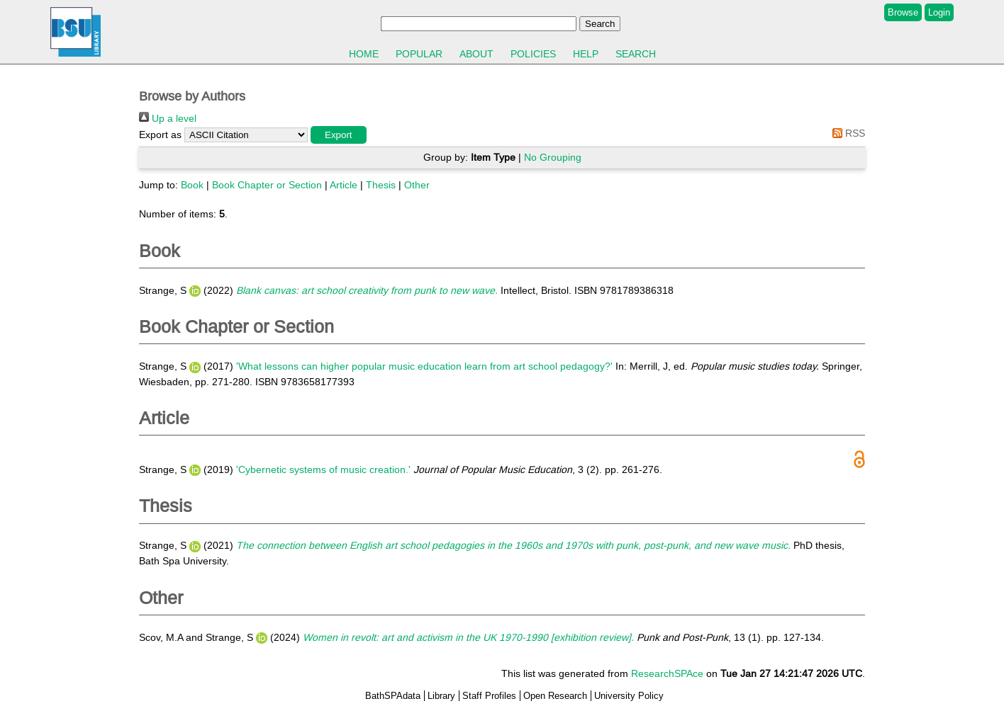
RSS (846, 133)
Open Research (555, 695)
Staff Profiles (489, 695)
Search (635, 53)
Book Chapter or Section (267, 184)
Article (343, 184)
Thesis (381, 184)
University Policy (629, 695)
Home (364, 53)
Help (585, 53)
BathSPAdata (392, 695)
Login (939, 12)
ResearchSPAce (667, 673)
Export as (160, 134)
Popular (419, 53)
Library (441, 695)
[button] (339, 135)
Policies (533, 53)
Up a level (167, 118)
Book (192, 184)
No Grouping (552, 157)
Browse (903, 12)
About (476, 53)
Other (417, 184)
